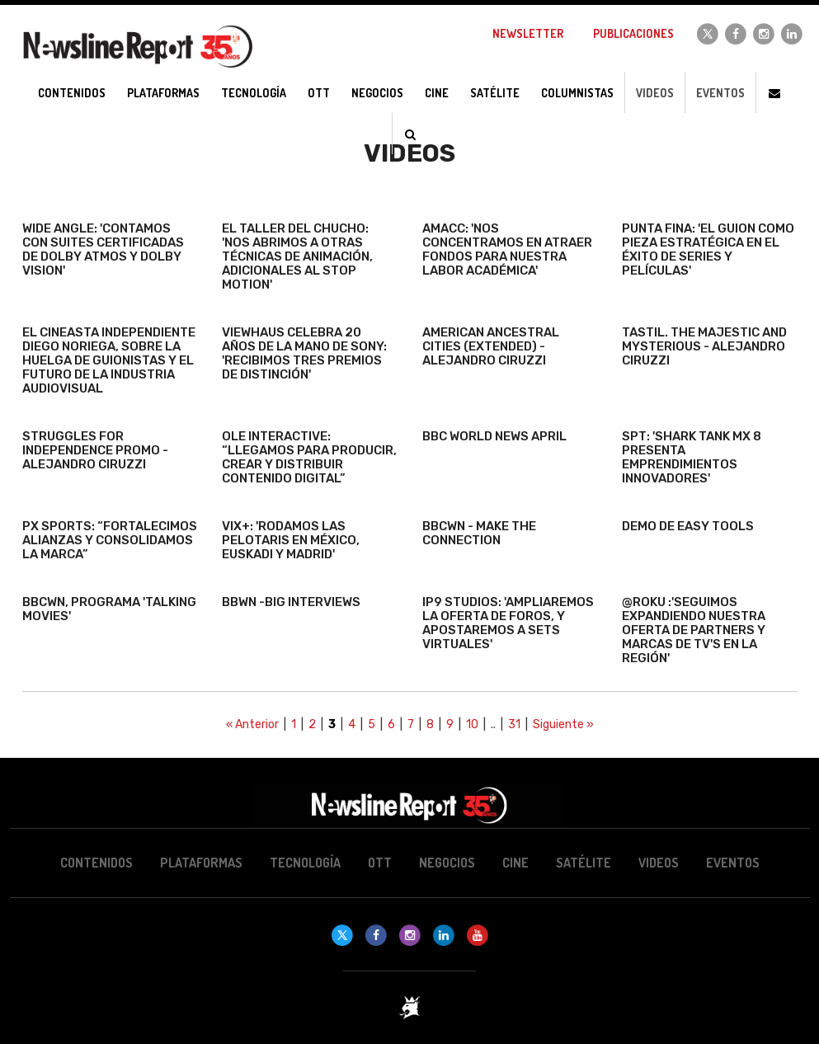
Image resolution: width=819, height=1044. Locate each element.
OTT (380, 862)
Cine (515, 862)
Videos (655, 93)
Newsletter (527, 33)
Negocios (447, 862)
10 (472, 724)
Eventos (720, 93)
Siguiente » (563, 724)
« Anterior (252, 724)
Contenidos (96, 862)
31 (514, 724)
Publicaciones (633, 33)
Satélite (583, 862)
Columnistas (577, 93)
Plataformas (201, 862)
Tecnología (305, 862)
